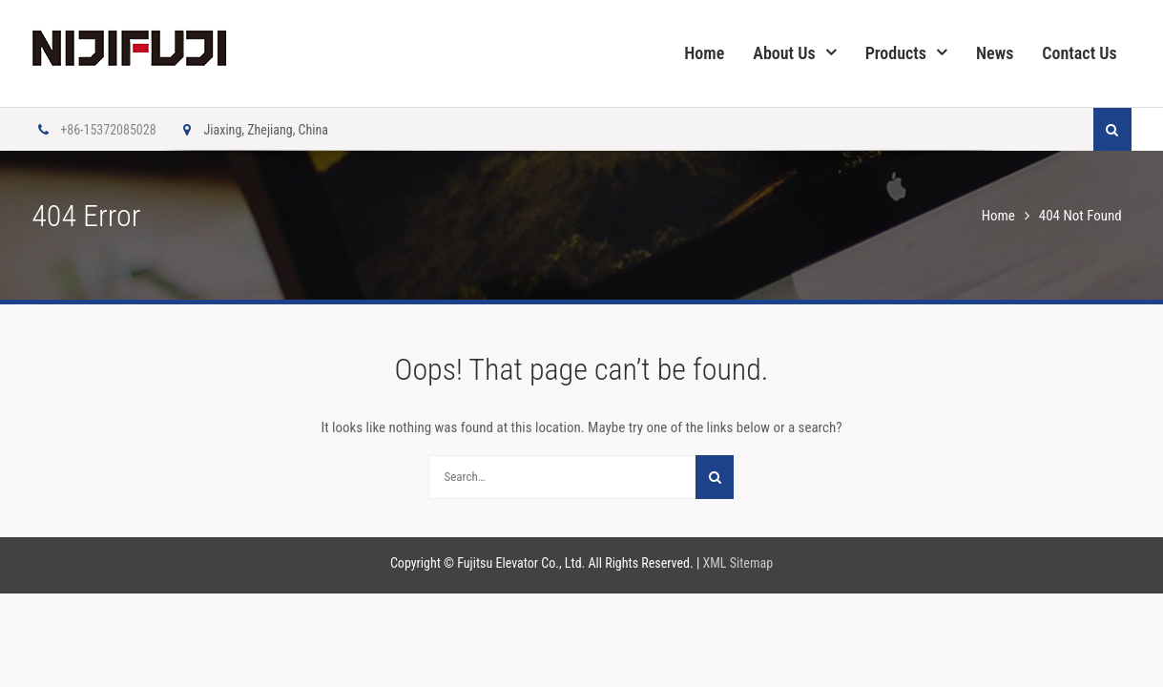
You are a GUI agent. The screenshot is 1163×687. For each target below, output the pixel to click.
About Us (784, 53)
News (994, 53)
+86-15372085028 (93, 129)
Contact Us (1079, 53)
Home (704, 53)
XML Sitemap (738, 563)
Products (895, 53)
